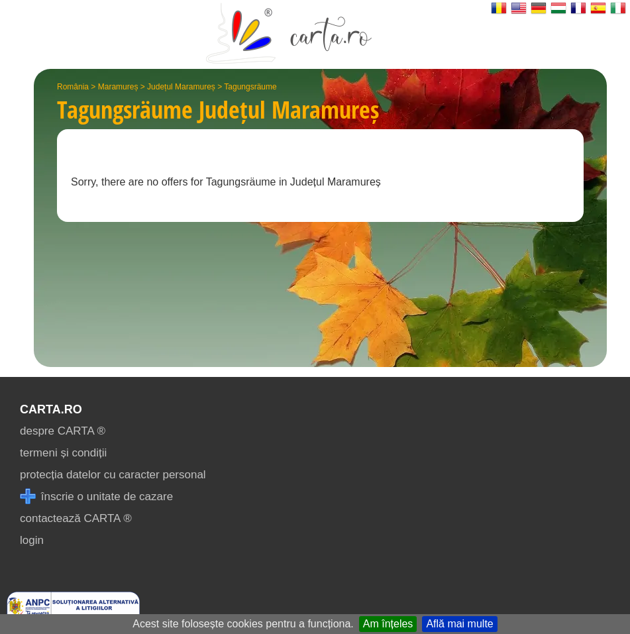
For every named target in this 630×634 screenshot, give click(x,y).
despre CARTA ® (62, 431)
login (32, 540)
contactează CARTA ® (76, 518)
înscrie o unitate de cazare (96, 496)
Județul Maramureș (181, 86)
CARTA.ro (51, 409)
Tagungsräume (250, 86)
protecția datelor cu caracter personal (113, 474)
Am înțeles (388, 623)
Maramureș (118, 86)
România (73, 86)
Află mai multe (459, 623)
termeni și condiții (63, 453)
